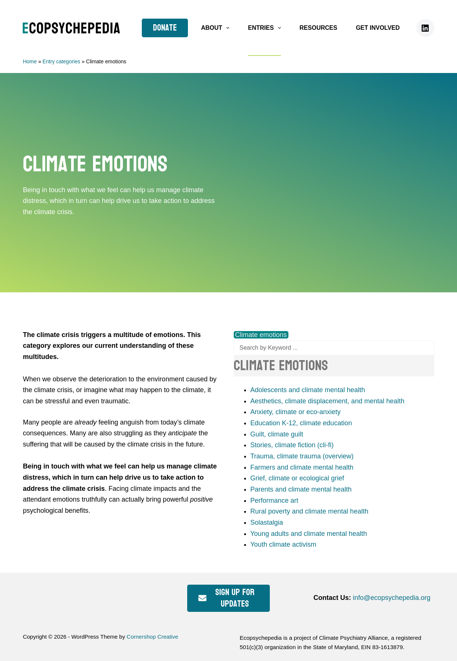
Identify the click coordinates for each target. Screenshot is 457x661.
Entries (266, 27)
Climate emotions (261, 335)
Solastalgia (266, 522)
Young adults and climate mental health (308, 533)
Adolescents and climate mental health (307, 390)
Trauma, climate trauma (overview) (302, 456)
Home (29, 61)
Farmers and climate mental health (302, 467)
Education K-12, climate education (301, 423)
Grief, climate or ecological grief (297, 478)
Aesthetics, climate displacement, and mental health (327, 401)
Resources (318, 28)
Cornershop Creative (152, 636)
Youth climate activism (283, 544)
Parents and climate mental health (301, 489)
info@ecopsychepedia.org (391, 597)
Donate (165, 28)
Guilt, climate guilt (276, 434)
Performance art (274, 500)
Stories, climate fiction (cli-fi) (292, 445)
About (216, 27)
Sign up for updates (226, 598)
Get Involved (378, 28)
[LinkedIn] (425, 28)
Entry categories (61, 61)
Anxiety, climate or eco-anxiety (295, 412)
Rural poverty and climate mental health (309, 511)
